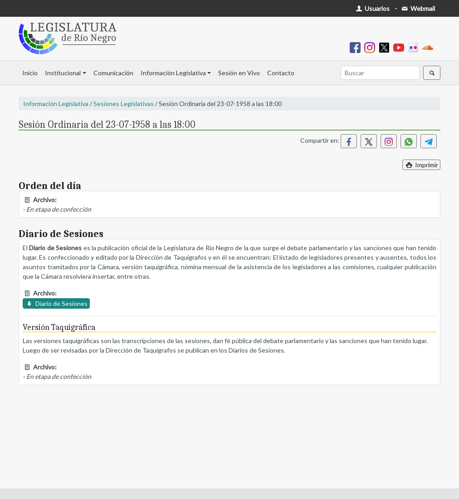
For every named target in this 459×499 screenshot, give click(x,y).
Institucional (63, 73)
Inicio (30, 73)
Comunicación (113, 73)
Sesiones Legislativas (123, 103)
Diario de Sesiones (56, 303)
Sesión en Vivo (239, 73)
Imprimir (421, 165)
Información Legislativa (173, 73)
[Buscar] (380, 73)
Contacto (280, 73)
